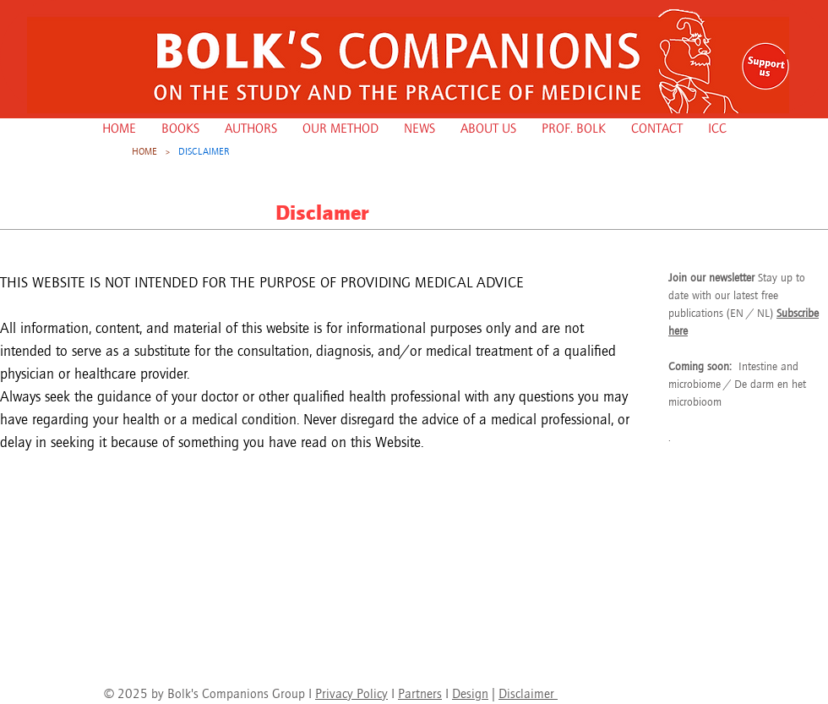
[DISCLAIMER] (203, 151)
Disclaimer (528, 693)
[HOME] (144, 151)
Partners (420, 693)
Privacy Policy (351, 693)
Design (470, 693)
